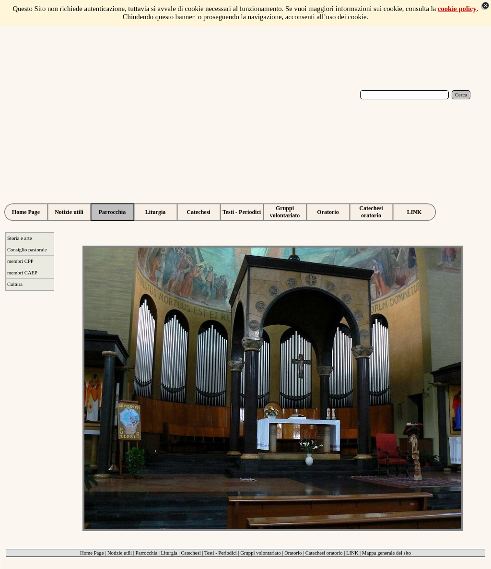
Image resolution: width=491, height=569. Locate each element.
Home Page (92, 553)
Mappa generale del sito (386, 553)
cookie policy (457, 8)
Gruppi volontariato (260, 553)
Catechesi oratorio (324, 553)
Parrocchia (147, 553)
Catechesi (190, 553)
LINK (352, 553)
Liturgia (169, 553)
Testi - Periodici (220, 553)
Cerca (461, 94)
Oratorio (293, 553)
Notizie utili (119, 553)
